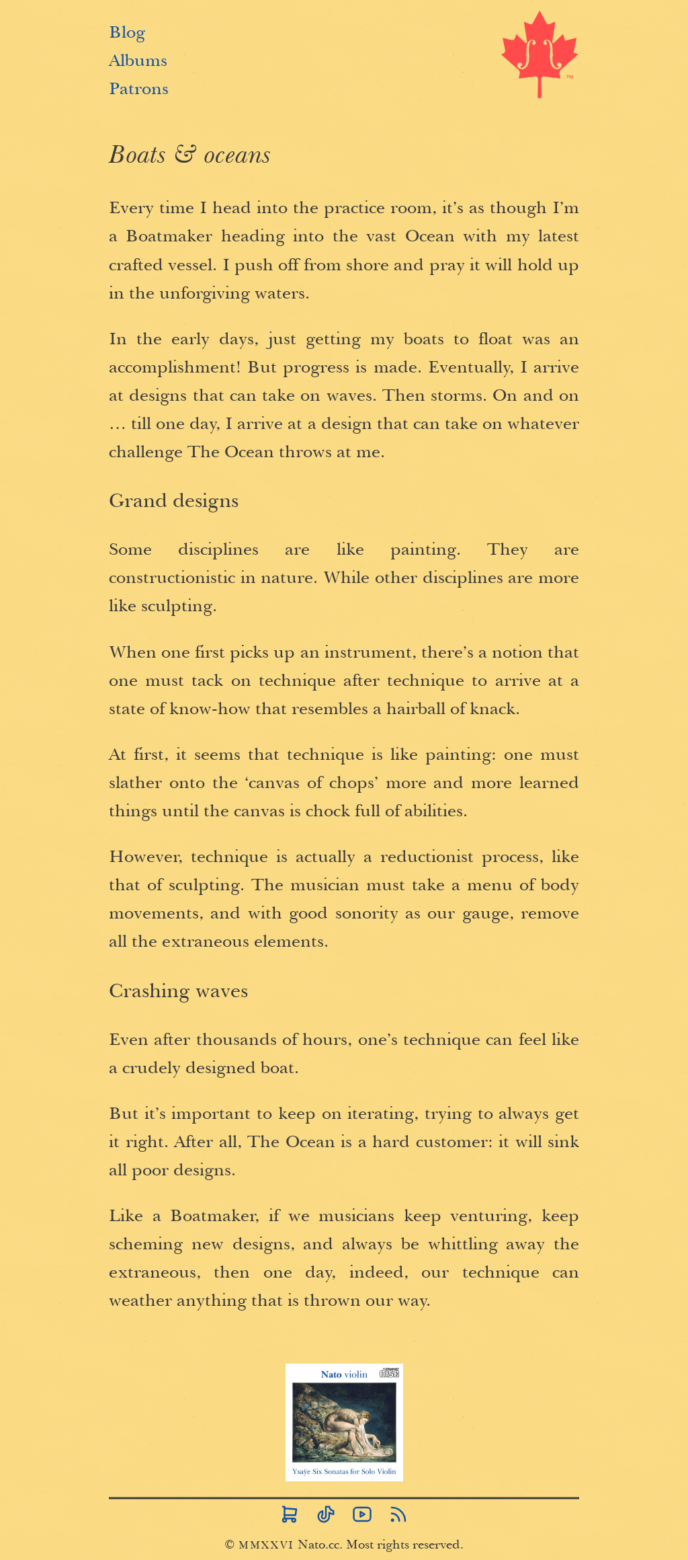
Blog (127, 29)
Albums (138, 57)
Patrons (139, 85)
